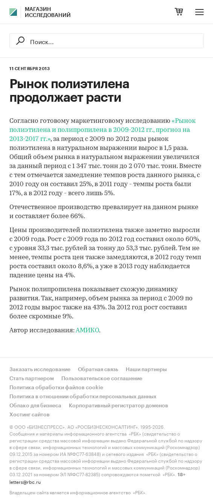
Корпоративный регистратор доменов (118, 405)
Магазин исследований (48, 12)
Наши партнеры (146, 369)
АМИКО (87, 330)
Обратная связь (98, 369)
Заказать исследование (39, 369)
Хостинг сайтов (29, 414)
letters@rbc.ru (25, 481)
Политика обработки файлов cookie (56, 387)
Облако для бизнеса (35, 405)
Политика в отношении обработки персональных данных (83, 396)
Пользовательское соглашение (101, 378)
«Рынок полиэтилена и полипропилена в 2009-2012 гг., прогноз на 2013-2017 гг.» (102, 130)
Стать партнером (31, 378)
